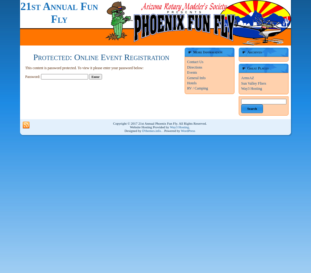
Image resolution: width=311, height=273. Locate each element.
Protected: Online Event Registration (101, 57)
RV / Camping (197, 88)
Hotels (192, 83)
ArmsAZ (247, 78)
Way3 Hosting (251, 88)
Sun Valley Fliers (253, 83)
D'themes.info (151, 131)
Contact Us (195, 62)
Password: (56, 77)
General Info (196, 78)
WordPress (188, 131)
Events (192, 72)
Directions (194, 67)
